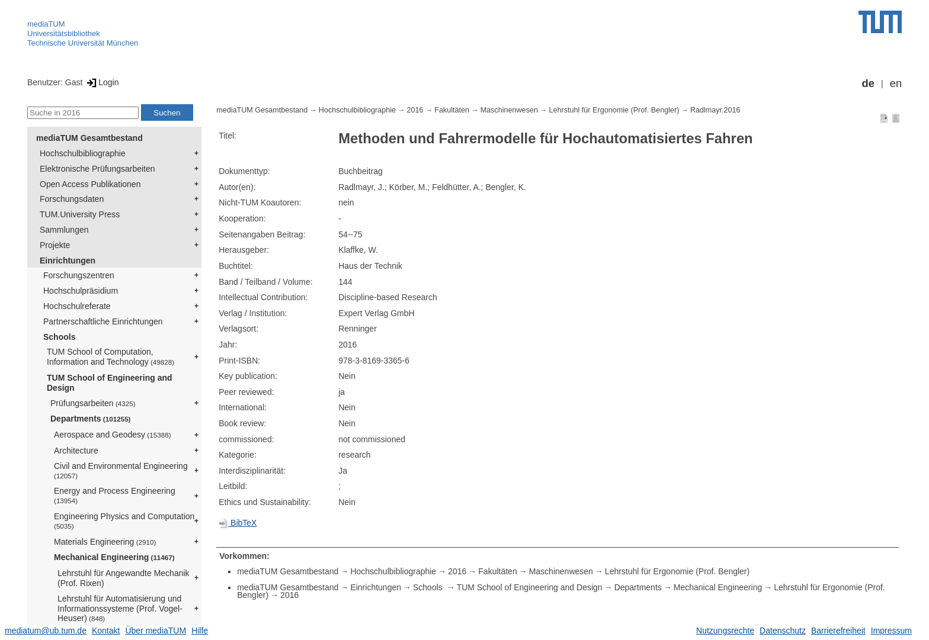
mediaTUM (46, 24)
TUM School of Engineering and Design (109, 383)
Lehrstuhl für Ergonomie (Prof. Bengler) (614, 110)
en (896, 83)
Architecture (76, 450)
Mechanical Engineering (114, 557)
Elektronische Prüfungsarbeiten (97, 168)
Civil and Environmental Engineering (121, 470)
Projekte (55, 245)
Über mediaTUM (155, 630)
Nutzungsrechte (725, 630)
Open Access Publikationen (90, 184)
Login (101, 82)
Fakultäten (451, 110)
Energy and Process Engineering (114, 495)
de (868, 83)
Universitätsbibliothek (63, 33)
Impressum (891, 630)
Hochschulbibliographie (83, 153)
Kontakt (106, 630)
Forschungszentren (78, 275)
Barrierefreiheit (838, 630)
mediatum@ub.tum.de (46, 630)
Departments (90, 418)
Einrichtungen (67, 260)
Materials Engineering (105, 541)
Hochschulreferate (77, 306)
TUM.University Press (80, 214)
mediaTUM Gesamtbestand (89, 138)
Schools (59, 337)
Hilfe (199, 630)
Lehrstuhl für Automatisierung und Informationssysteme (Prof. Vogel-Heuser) (119, 608)
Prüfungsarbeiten (93, 403)
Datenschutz (783, 630)
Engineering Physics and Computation (124, 521)
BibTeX (238, 523)
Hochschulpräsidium (80, 290)
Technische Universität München (82, 42)
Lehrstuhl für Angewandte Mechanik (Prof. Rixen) (123, 578)
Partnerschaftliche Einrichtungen (103, 321)
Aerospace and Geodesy (112, 434)
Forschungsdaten (72, 199)
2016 (415, 110)
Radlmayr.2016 (715, 110)
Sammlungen (64, 229)
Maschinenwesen (509, 110)
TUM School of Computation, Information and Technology (110, 356)
